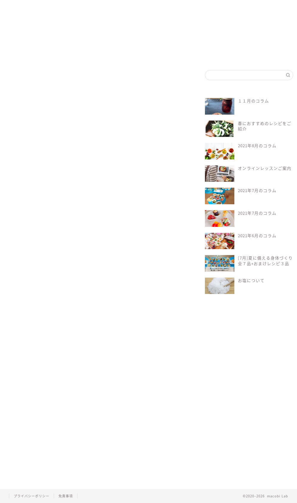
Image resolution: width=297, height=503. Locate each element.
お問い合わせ (207, 7)
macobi (20, 300)
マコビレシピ (98, 7)
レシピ (151, 300)
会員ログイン (171, 7)
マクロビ (70, 300)
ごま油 (17, 98)
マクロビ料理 (127, 300)
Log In (152, 277)
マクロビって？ (61, 7)
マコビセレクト (134, 7)
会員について (48, 283)
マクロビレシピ (97, 300)
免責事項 (66, 496)
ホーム (24, 7)
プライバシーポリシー (31, 496)
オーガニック (44, 300)
